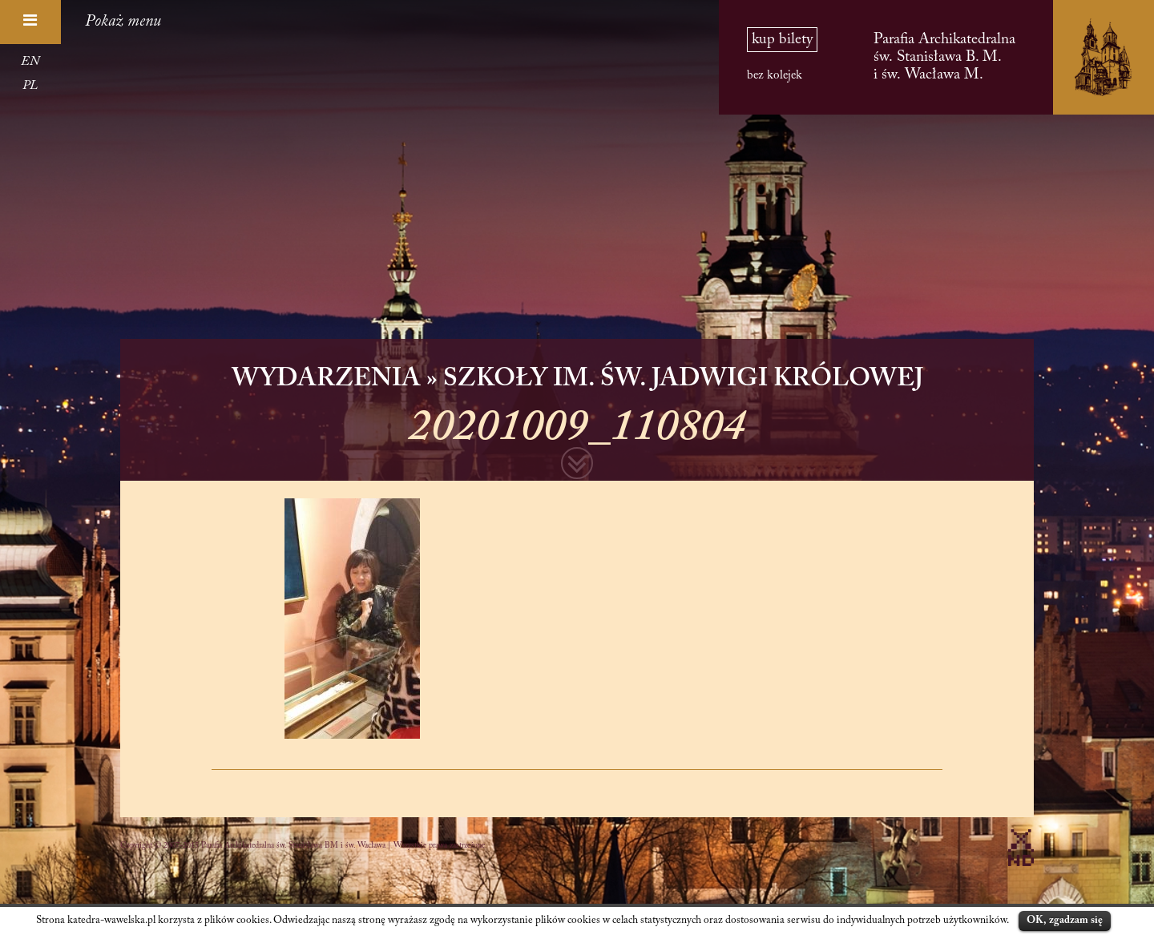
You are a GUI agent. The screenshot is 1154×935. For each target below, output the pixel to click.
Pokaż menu (123, 22)
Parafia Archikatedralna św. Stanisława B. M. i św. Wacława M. (944, 57)
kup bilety (782, 39)
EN (30, 61)
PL (30, 85)
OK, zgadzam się (1065, 920)
